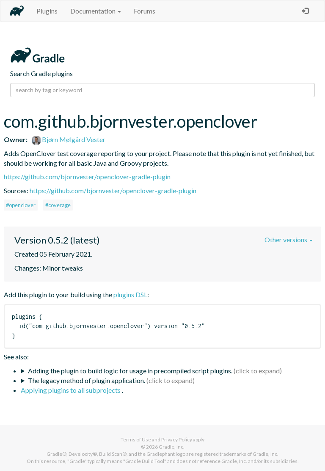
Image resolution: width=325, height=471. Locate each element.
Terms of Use (136, 439)
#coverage (58, 205)
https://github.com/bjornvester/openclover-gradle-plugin (87, 177)
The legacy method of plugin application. (86, 380)
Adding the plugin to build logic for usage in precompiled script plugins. (130, 371)
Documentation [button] (95, 11)
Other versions (288, 240)
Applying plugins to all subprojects (71, 390)
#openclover (21, 205)
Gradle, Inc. (172, 447)
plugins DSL (130, 294)
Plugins (47, 11)
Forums (144, 11)
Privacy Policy (176, 439)
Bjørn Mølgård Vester (68, 139)
